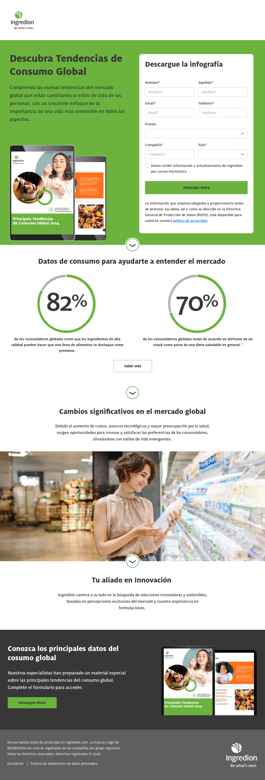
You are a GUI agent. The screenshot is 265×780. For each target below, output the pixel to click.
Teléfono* (206, 103)
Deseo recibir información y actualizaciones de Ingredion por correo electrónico (197, 168)
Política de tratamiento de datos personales (64, 764)
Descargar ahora (196, 188)
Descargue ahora (32, 703)
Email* (150, 103)
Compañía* (154, 145)
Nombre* (152, 83)
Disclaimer (15, 764)
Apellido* (205, 83)
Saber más (132, 366)
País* (202, 145)
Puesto (150, 124)
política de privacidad (190, 221)
